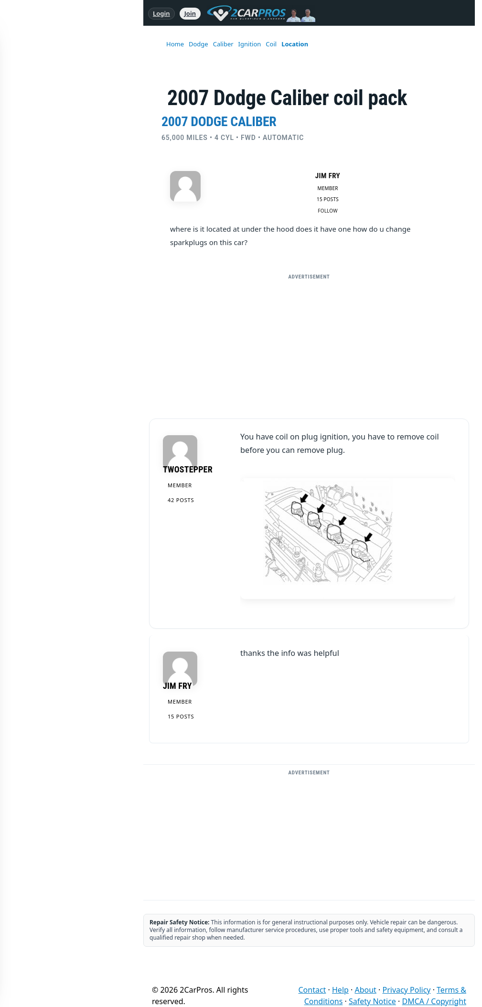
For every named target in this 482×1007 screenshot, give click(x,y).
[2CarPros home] (256, 13)
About (365, 990)
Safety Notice (372, 1001)
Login (161, 13)
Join (190, 13)
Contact (312, 990)
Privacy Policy (407, 990)
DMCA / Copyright (434, 1001)
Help (340, 990)
